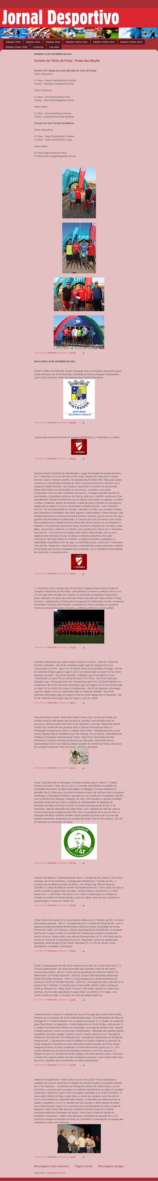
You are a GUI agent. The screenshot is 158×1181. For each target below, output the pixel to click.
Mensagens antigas (111, 1166)
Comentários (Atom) (55, 1173)
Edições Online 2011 (104, 42)
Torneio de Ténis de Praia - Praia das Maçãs (67, 60)
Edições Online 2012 (77, 42)
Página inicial (83, 1166)
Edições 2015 (13, 42)
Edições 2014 (33, 42)
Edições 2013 (53, 42)
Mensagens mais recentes (51, 1166)
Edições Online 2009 (16, 47)
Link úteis (54, 47)
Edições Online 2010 (131, 42)
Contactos (38, 47)
